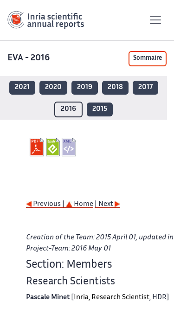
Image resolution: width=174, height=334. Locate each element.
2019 (84, 87)
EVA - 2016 (29, 58)
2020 (53, 87)
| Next (107, 204)
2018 (115, 87)
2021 (22, 87)
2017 (145, 87)
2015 (99, 109)
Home (79, 204)
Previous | (46, 204)
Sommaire (147, 58)
